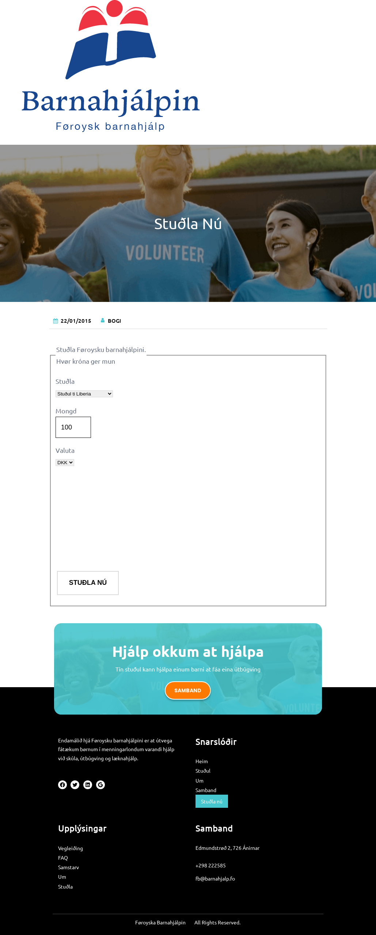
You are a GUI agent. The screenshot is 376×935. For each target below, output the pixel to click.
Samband (187, 690)
